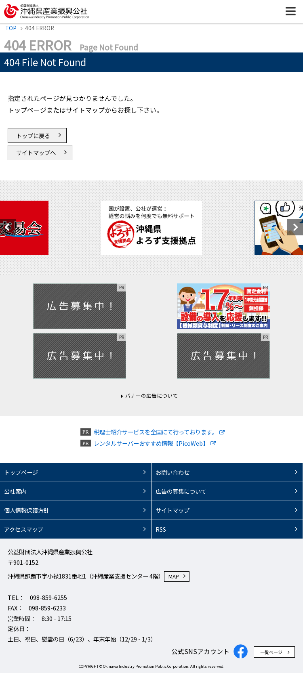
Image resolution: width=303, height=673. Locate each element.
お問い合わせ (172, 472)
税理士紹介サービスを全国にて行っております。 (155, 431)
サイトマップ (172, 510)
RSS (161, 529)
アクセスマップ (23, 529)
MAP (173, 576)
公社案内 (15, 491)
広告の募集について (181, 491)
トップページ (21, 472)
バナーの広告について (151, 395)
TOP (11, 28)
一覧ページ (271, 652)
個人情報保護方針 (26, 510)
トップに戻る (33, 135)
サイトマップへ (36, 152)
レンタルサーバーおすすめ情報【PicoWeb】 (151, 443)
